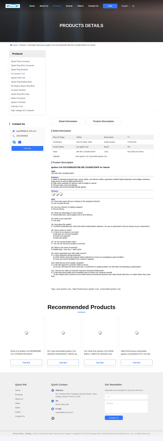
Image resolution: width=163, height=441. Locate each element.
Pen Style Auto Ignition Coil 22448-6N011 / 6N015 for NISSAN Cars (99, 352)
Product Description (103, 121)
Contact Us (93, 6)
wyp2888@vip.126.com (26, 131)
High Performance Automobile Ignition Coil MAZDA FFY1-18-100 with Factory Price (135, 352)
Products (57, 6)
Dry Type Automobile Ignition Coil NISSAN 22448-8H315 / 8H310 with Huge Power (62, 352)
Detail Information (68, 121)
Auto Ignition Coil (63, 289)
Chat (110, 6)
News (17, 408)
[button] (18, 338)
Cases (18, 412)
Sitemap (28, 434)
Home (32, 6)
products (19, 395)
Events (69, 6)
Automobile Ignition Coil (110, 289)
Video (17, 403)
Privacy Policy (18, 434)
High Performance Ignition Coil (85, 289)
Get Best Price (116, 110)
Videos (80, 6)
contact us (114, 418)
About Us (44, 6)
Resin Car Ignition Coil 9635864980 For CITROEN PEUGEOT (26, 352)
